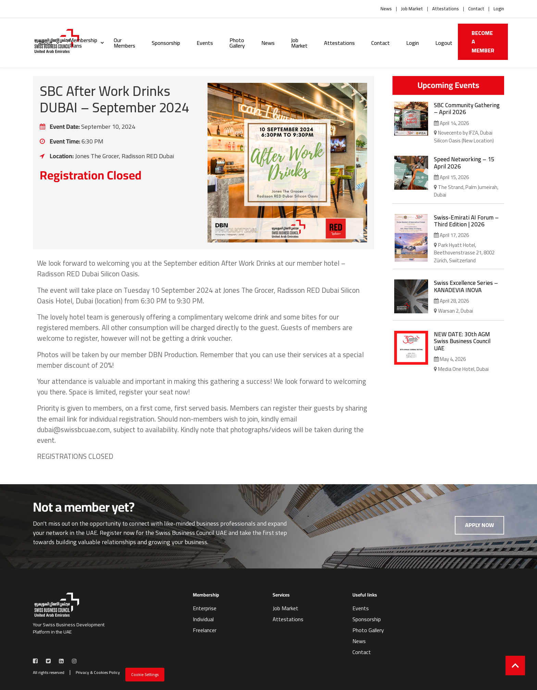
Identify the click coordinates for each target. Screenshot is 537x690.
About (45, 43)
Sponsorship (166, 43)
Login (499, 8)
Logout (443, 43)
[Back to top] (515, 665)
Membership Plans (83, 43)
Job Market (412, 8)
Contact (476, 8)
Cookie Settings (145, 674)
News (386, 8)
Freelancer (204, 630)
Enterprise (204, 608)
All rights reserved (48, 672)
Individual (203, 619)
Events (205, 43)
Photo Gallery (237, 43)
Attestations (445, 8)
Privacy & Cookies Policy (98, 672)
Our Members (124, 43)
